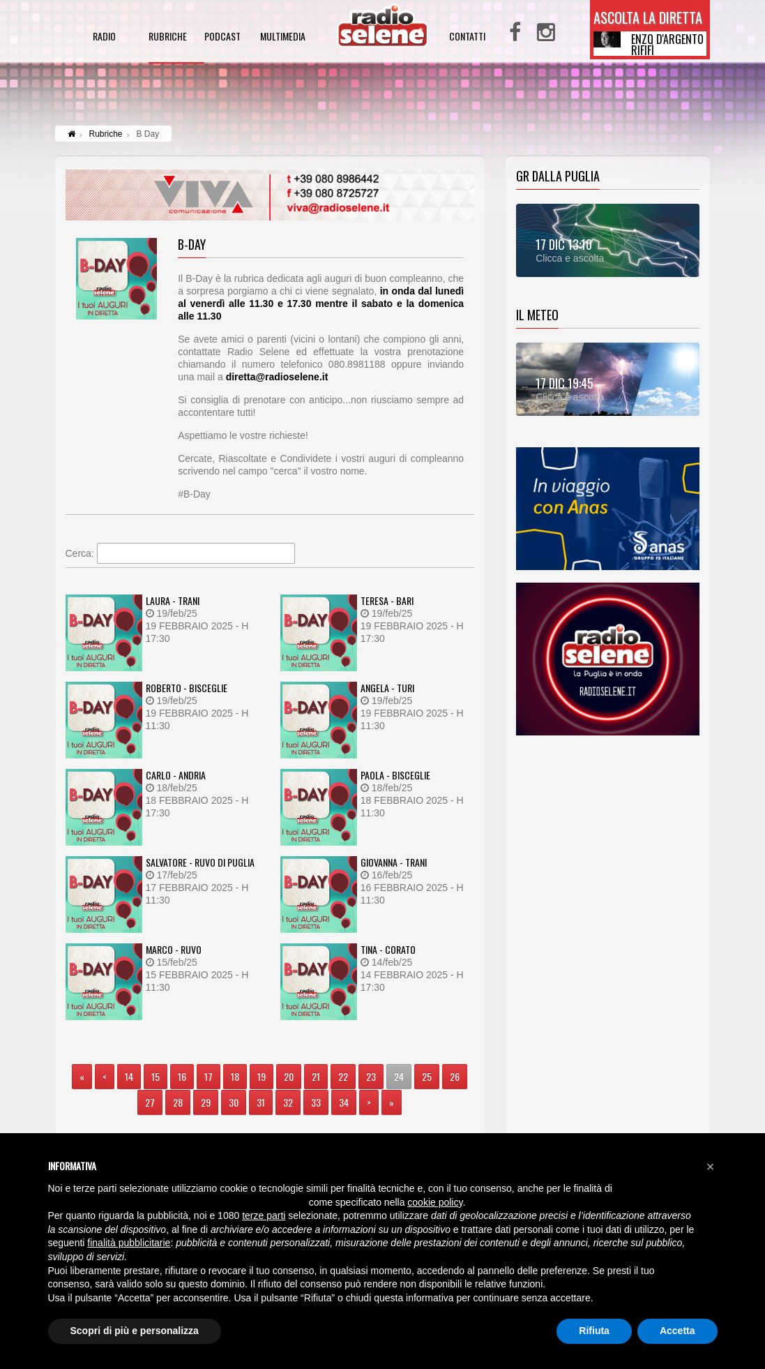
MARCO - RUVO (174, 949)
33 (316, 1102)
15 (155, 1076)
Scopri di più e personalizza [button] (134, 1330)
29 (206, 1102)
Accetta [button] (677, 1330)
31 (261, 1102)
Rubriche (106, 134)
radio (104, 37)
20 (289, 1076)
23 (371, 1076)
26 (455, 1076)
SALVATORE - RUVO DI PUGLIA (200, 862)
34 (344, 1102)
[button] (710, 1166)
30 (233, 1102)
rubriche (168, 37)
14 (129, 1076)
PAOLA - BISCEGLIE (395, 775)
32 (288, 1102)
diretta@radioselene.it (277, 376)
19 (261, 1076)
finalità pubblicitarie (128, 1242)
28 (178, 1102)
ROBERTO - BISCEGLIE (186, 687)
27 (150, 1102)
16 (182, 1076)
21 (316, 1076)
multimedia (282, 37)
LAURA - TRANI (172, 600)
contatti (467, 37)
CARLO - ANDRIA (176, 775)
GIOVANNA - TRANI (394, 862)
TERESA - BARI (387, 600)
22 (343, 1076)
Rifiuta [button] (594, 1330)
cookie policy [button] (434, 1202)
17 (208, 1076)
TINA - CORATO (388, 949)
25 (427, 1076)
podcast (222, 37)
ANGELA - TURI (387, 687)
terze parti (263, 1215)
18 (235, 1076)
